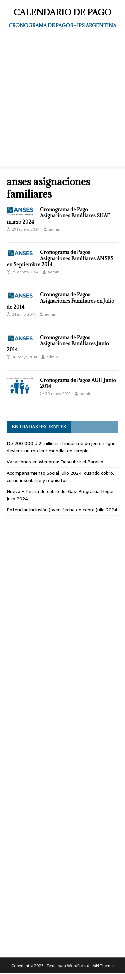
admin (54, 229)
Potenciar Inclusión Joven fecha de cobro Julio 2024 (62, 509)
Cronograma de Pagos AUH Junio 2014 (78, 383)
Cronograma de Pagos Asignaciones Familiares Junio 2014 (58, 343)
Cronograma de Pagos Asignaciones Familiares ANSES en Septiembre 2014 (60, 258)
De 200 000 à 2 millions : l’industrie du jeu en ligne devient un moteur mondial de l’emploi (61, 447)
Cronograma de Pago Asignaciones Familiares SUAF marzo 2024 (58, 215)
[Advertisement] (62, 103)
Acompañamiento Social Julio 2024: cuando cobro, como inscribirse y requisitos (60, 476)
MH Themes (103, 965)
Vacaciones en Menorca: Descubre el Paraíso (55, 461)
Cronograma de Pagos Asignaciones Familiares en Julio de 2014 (60, 301)
